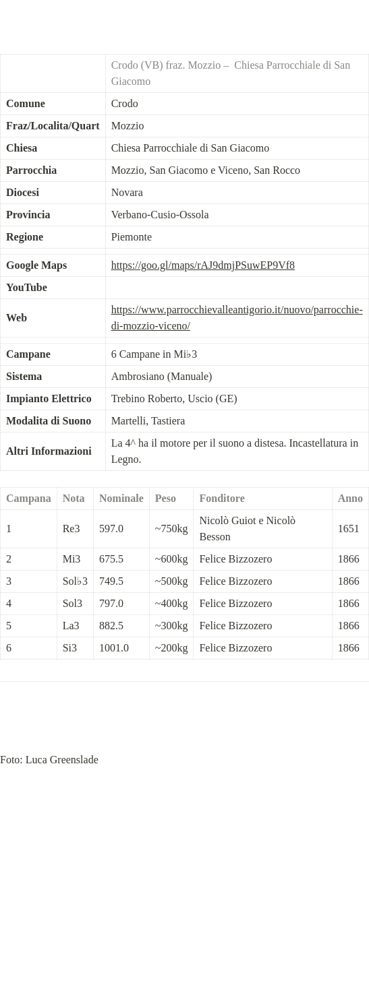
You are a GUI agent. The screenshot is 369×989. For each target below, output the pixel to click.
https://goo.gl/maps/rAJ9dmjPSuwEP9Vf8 (203, 265)
